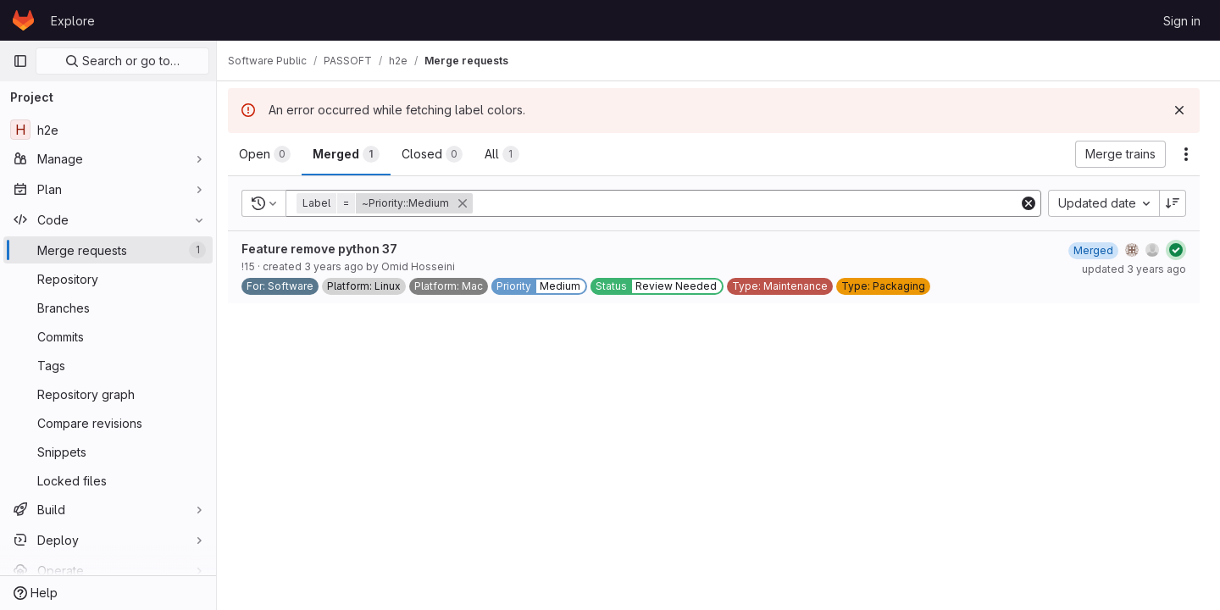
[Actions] (1186, 154)
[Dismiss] (1179, 110)
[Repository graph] (108, 394)
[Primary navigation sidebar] (20, 61)
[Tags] (108, 365)
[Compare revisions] (108, 422)
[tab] (274, 154)
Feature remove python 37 (329, 248)
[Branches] (108, 307)
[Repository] (108, 278)
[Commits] (108, 336)
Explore (73, 21)
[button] (395, 203)
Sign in (1182, 21)
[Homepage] (23, 20)
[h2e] (108, 129)
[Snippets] (108, 451)
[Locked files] (108, 480)
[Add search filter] (751, 203)
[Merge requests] (108, 249)
